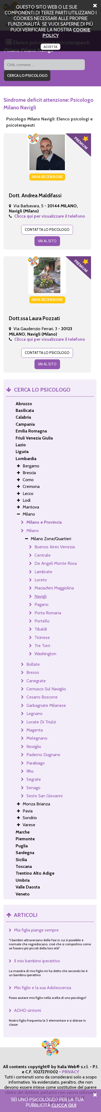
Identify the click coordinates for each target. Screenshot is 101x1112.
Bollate (33, 664)
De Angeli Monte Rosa (55, 563)
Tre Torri (42, 645)
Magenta (34, 730)
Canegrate (36, 680)
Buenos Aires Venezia (54, 546)
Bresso (32, 672)
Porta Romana (47, 612)
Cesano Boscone (42, 697)
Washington (45, 653)
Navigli (40, 596)
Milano (32, 530)
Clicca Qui (63, 1105)
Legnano (34, 713)
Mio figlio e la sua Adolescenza (42, 987)
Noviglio (33, 746)
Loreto (40, 579)
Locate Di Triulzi (41, 721)
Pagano (41, 604)
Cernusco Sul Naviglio (46, 688)
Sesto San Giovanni (44, 795)
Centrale (42, 555)
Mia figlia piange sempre (36, 930)
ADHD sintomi (27, 1010)
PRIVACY (70, 1071)
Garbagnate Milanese (46, 705)
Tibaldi (40, 629)
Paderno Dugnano (43, 754)
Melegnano (36, 738)
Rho (30, 771)
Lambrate (43, 571)
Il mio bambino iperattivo (37, 960)
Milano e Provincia (44, 522)
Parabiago (35, 763)
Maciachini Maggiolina (54, 588)
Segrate (33, 779)
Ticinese (42, 637)
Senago (33, 787)
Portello (42, 621)
